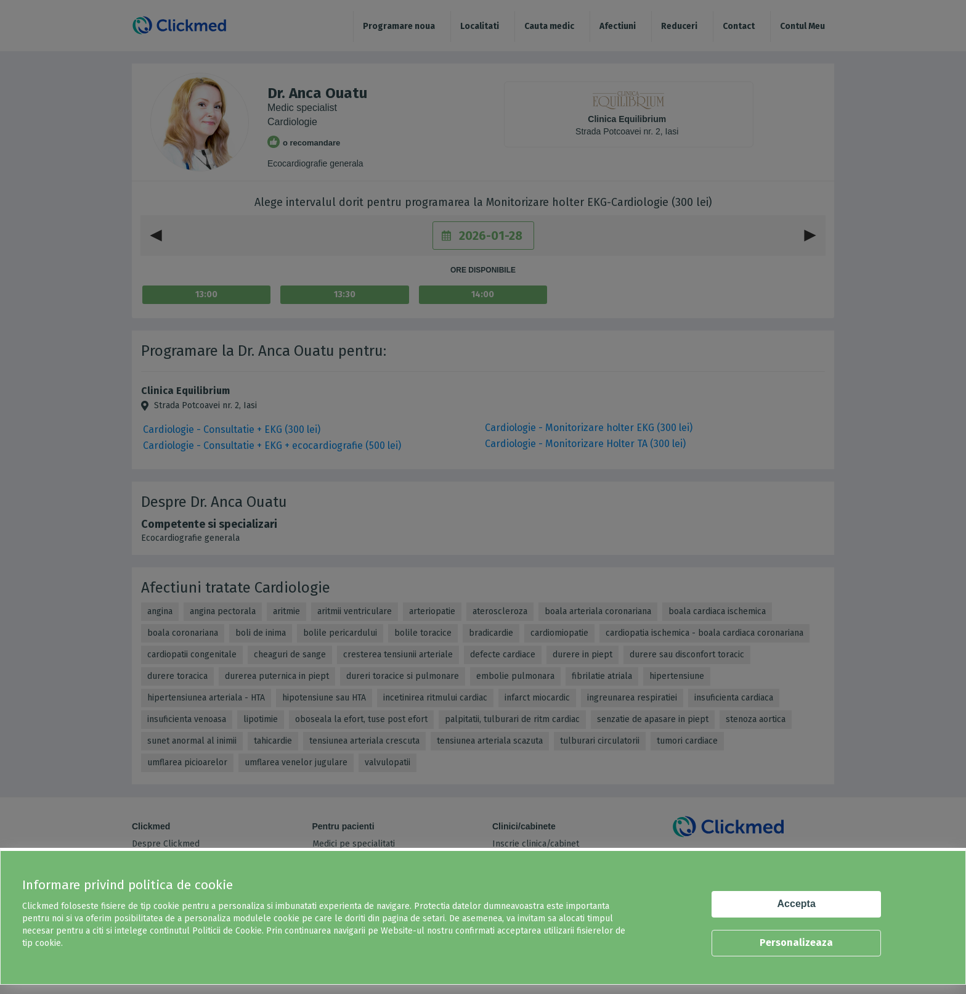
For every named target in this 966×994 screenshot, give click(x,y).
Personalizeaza (796, 942)
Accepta (796, 903)
